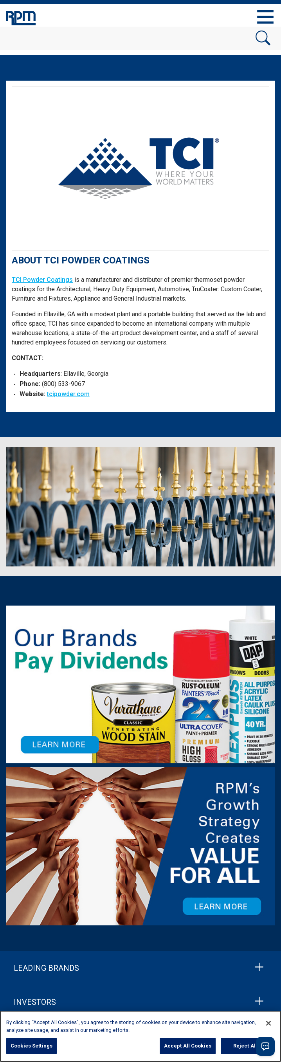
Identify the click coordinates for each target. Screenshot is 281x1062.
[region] (140, 1036)
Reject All (245, 1046)
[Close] (268, 1023)
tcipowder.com (68, 394)
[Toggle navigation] (265, 17)
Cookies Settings (31, 1046)
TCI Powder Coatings (42, 279)
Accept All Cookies (187, 1046)
